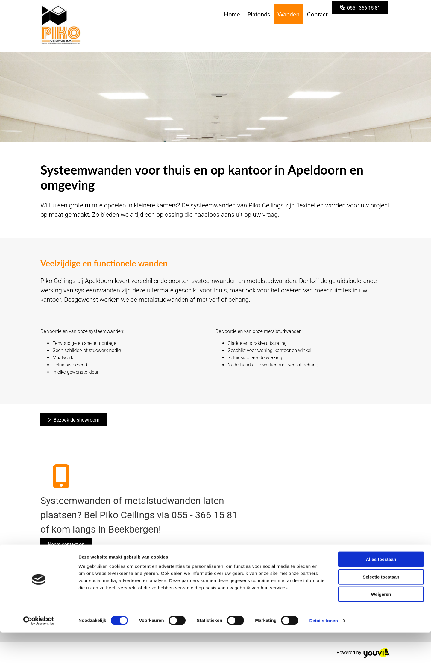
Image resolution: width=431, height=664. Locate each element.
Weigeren (381, 625)
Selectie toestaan (381, 608)
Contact (317, 14)
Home (232, 14)
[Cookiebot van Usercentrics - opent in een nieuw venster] (39, 652)
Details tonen (323, 652)
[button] (360, 7)
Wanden (288, 14)
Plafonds (259, 14)
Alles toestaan (381, 590)
